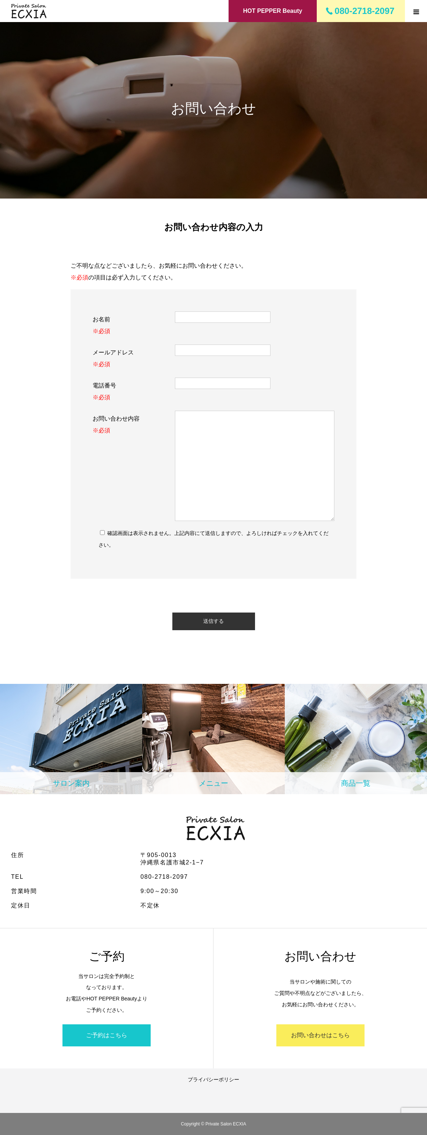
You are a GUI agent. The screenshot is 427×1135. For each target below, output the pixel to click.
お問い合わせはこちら (320, 1035)
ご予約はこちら (106, 1035)
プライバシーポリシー (213, 1079)
